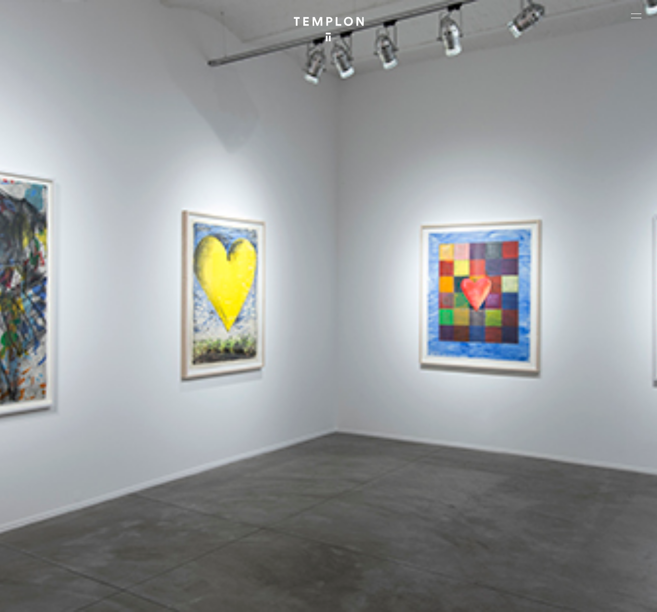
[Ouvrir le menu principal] (636, 15)
